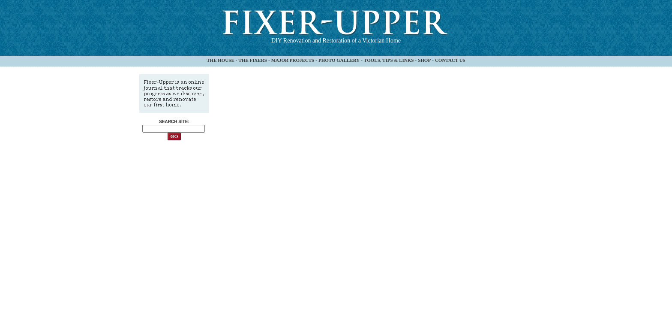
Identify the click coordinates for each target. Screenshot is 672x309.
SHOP (424, 60)
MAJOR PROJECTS (293, 60)
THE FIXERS (253, 60)
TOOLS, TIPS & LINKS (389, 60)
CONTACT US (450, 60)
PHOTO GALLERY (339, 60)
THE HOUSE (220, 60)
